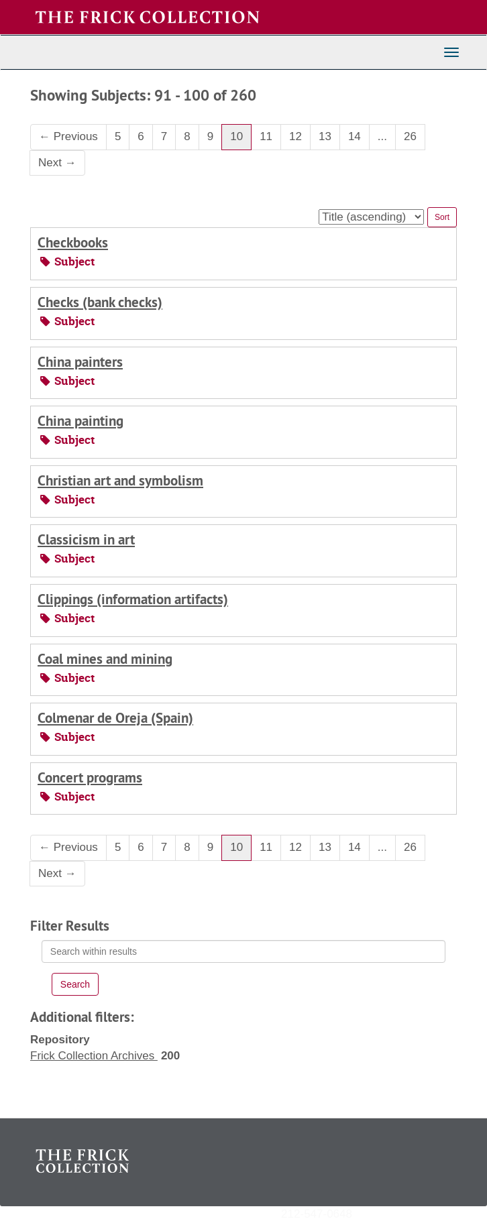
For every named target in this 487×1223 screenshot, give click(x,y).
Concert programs (90, 777)
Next (57, 162)
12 (295, 136)
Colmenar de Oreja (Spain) (115, 718)
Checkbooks (73, 242)
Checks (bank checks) (100, 302)
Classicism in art (86, 539)
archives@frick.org (399, 1213)
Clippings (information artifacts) (133, 599)
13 (325, 136)
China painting (80, 421)
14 (354, 136)
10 (236, 136)
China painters (80, 362)
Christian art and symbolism (120, 480)
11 (266, 136)
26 (410, 136)
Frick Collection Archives (94, 1055)
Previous (68, 136)
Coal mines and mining (105, 659)
